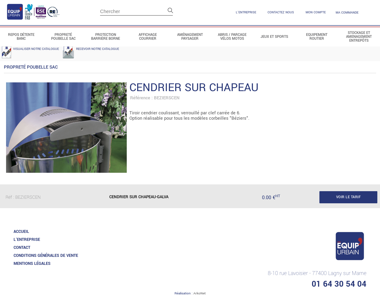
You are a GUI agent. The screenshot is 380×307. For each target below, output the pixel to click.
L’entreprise (246, 12)
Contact (22, 247)
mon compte (316, 12)
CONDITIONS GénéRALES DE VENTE (46, 255)
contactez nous (281, 12)
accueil (21, 231)
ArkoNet (199, 293)
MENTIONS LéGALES (32, 263)
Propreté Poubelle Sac (31, 67)
